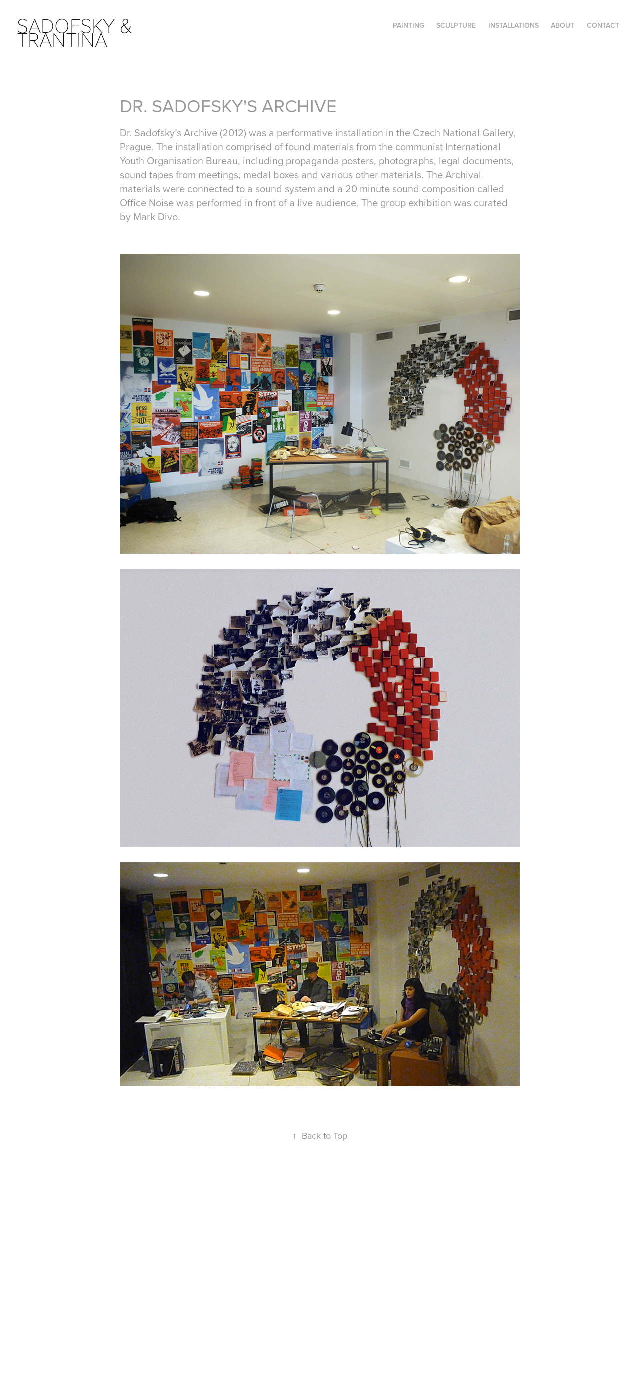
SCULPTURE (456, 25)
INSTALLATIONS (513, 25)
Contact (603, 25)
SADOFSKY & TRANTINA (77, 31)
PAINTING (408, 25)
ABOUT (562, 25)
